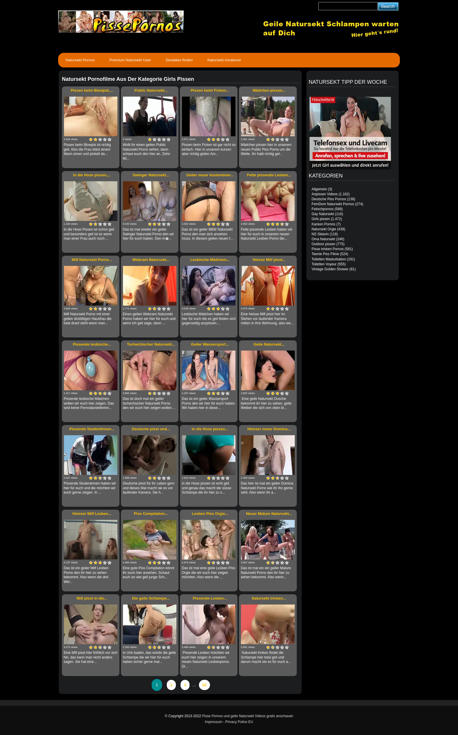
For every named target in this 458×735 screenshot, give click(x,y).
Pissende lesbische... (92, 344)
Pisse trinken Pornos (328, 249)
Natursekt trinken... (269, 598)
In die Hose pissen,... (92, 175)
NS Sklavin (320, 234)
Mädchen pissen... (269, 90)
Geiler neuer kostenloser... (210, 175)
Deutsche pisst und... (151, 429)
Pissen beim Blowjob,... (92, 90)
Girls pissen (321, 219)
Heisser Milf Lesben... (91, 513)
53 (204, 685)
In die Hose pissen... (210, 429)
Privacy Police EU (239, 722)
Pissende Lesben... (210, 598)
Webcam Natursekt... (151, 259)
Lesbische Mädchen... (210, 259)
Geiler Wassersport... (210, 344)
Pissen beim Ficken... (210, 90)
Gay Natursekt (323, 214)
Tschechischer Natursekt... (151, 344)
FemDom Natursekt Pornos (333, 204)
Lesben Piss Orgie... (210, 513)
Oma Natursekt (323, 239)
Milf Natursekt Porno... (92, 259)
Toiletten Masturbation (329, 259)
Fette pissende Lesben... (269, 175)
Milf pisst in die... (92, 598)
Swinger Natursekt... (151, 175)
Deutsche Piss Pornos (329, 199)
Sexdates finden (179, 60)
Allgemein (319, 189)
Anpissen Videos (325, 194)
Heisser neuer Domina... (269, 429)
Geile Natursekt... (269, 344)
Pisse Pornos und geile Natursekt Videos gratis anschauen (247, 716)
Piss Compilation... (151, 513)
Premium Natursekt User (130, 60)
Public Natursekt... (150, 90)
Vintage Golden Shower (330, 269)
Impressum (213, 722)
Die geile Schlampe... (151, 598)
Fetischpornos (323, 209)
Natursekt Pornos (80, 60)
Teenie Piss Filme (325, 254)
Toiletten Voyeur (324, 264)
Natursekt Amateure (224, 60)
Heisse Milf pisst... (269, 259)
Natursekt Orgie (324, 229)
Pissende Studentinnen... (91, 429)
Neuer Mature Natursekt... (269, 513)
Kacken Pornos (323, 224)
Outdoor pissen (323, 244)
